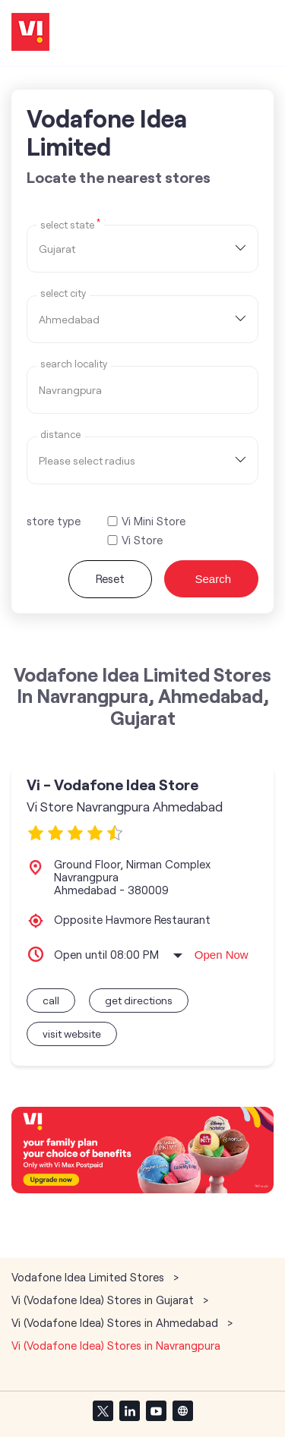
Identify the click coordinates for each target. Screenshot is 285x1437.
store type (54, 521)
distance (60, 434)
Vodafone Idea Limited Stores (89, 1277)
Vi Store (142, 540)
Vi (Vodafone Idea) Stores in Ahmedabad (114, 1322)
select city (63, 293)
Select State (70, 224)
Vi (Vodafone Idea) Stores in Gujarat (102, 1299)
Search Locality (73, 364)
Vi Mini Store (153, 521)
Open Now (222, 954)
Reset (110, 578)
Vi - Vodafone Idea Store (112, 784)
